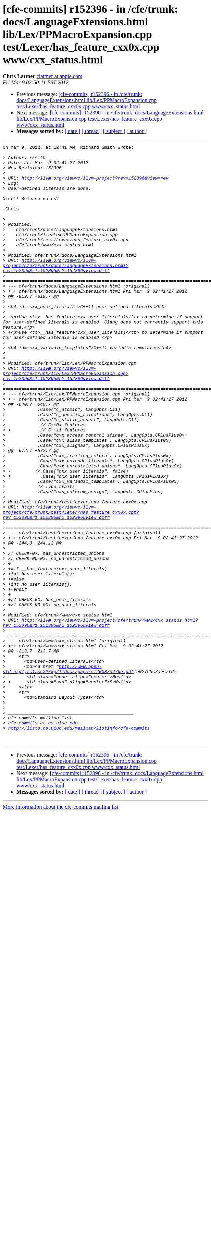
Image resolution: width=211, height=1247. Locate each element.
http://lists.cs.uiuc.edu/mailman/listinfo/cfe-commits (79, 845)
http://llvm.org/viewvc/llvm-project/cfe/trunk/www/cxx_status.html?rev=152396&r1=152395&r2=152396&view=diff (100, 718)
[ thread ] (92, 131)
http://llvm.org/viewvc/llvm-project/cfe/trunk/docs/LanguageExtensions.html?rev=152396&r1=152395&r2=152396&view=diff (65, 290)
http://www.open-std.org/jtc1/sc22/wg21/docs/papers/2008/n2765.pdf (68, 774)
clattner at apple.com (60, 76)
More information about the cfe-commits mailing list (61, 926)
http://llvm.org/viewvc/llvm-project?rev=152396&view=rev (95, 185)
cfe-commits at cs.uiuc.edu (43, 839)
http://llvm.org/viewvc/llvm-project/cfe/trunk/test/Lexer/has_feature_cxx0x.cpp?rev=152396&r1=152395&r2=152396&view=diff (71, 586)
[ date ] (72, 131)
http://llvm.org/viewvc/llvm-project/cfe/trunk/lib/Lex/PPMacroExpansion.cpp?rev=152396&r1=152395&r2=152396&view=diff (65, 419)
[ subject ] (114, 131)
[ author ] (136, 131)
